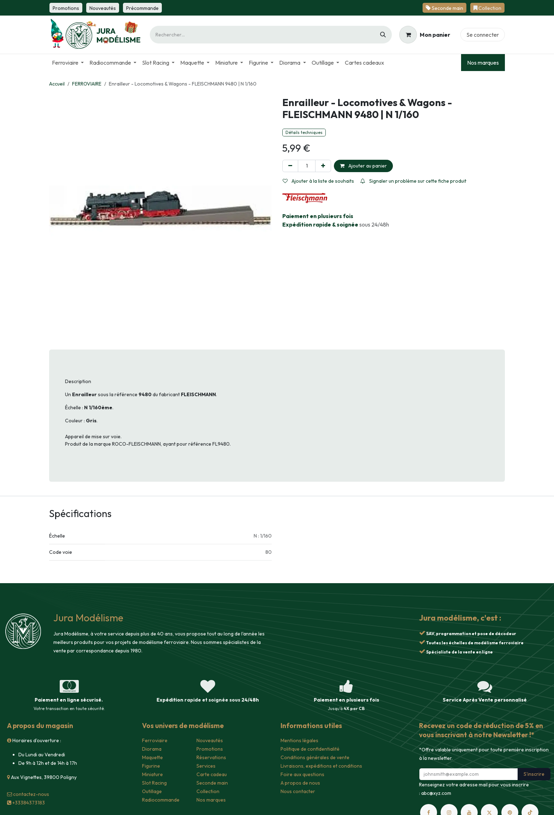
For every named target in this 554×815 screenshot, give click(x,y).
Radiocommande (160, 800)
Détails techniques (304, 132)
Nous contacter (298, 791)
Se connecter (482, 34)
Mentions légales (299, 740)
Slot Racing (154, 783)
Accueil (57, 84)
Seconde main (212, 783)
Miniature (152, 774)
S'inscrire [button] (534, 774)
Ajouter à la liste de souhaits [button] (318, 181)
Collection (207, 791)
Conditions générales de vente (315, 757)
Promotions (209, 749)
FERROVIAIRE (86, 84)
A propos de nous (300, 783)
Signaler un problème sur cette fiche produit (413, 181)
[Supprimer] (290, 166)
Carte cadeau (211, 774)
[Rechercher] (383, 34)
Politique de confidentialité (310, 749)
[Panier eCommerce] (424, 34)
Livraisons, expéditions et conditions (321, 766)
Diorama (151, 749)
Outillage (152, 791)
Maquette (152, 757)
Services (206, 766)
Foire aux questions (302, 774)
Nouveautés (209, 740)
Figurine (151, 766)
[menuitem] (68, 62)
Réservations (211, 757)
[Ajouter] (323, 166)
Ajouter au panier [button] (363, 166)
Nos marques (483, 62)
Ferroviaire (154, 740)
